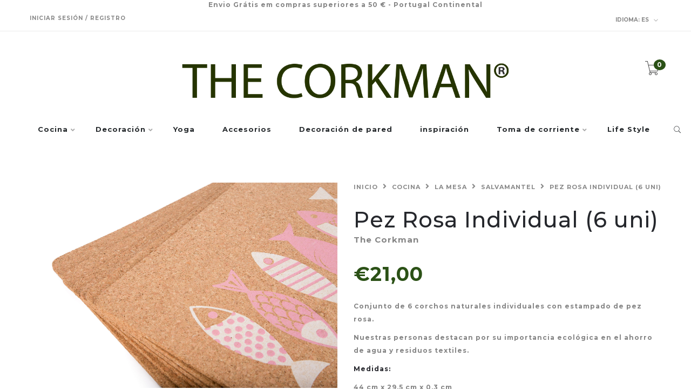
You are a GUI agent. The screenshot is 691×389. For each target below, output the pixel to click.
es (637, 20)
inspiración (444, 129)
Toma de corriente (538, 129)
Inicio (366, 187)
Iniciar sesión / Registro (78, 18)
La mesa (451, 187)
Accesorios (247, 129)
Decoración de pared (345, 129)
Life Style (628, 129)
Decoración (121, 129)
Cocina (53, 129)
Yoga (184, 129)
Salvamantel (508, 187)
